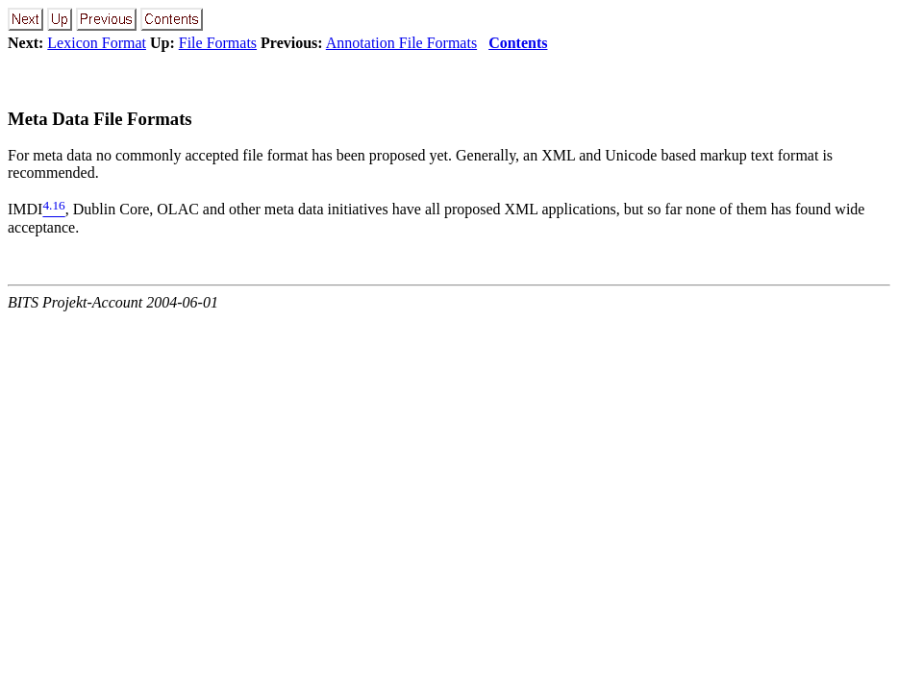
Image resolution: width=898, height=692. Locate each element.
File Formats (218, 43)
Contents (517, 43)
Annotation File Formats (401, 43)
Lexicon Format (96, 43)
